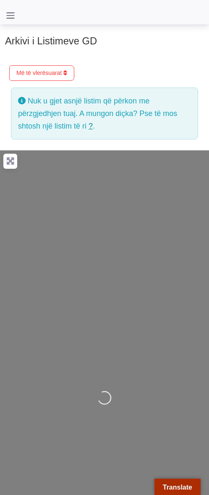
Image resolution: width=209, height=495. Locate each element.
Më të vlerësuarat (41, 73)
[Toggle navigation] (10, 15)
